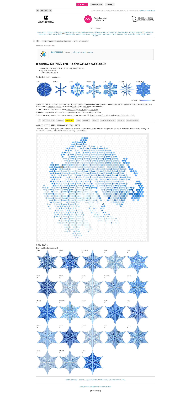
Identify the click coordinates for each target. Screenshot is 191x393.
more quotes (151, 10)
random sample (48, 120)
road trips (86, 34)
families (60, 120)
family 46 (85, 106)
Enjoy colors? (57, 52)
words (143, 34)
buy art (109, 4)
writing (149, 34)
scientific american (108, 120)
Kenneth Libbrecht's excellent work (102, 115)
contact (81, 380)
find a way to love (139, 10)
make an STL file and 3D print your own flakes (82, 109)
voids (138, 34)
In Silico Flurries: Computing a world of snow (71, 131)
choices (49, 32)
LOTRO (49, 34)
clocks (55, 32)
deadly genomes (87, 32)
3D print (121, 120)
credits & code (132, 120)
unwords (131, 34)
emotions (104, 32)
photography (70, 34)
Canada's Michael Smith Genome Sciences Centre (103, 380)
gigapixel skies (123, 32)
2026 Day (82, 4)
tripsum (120, 34)
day (39, 32)
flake (78, 120)
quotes (78, 34)
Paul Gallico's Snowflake (125, 115)
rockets (93, 34)
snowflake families (130, 104)
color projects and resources (83, 52)
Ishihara (139, 32)
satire (99, 34)
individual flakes (146, 104)
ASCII (44, 32)
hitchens (132, 32)
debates (97, 32)
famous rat (113, 32)
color (61, 32)
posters (95, 120)
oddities (86, 120)
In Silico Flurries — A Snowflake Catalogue (56, 41)
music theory (57, 34)
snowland (69, 120)
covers (77, 32)
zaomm (95, 36)
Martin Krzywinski (72, 380)
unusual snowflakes (54, 106)
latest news (96, 4)
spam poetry (107, 34)
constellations (69, 32)
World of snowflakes (81, 41)
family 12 (75, 106)
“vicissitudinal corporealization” (100, 387)
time (114, 34)
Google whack (84, 387)
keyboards (149, 32)
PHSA (123, 380)
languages (42, 34)
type (125, 34)
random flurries (117, 104)
